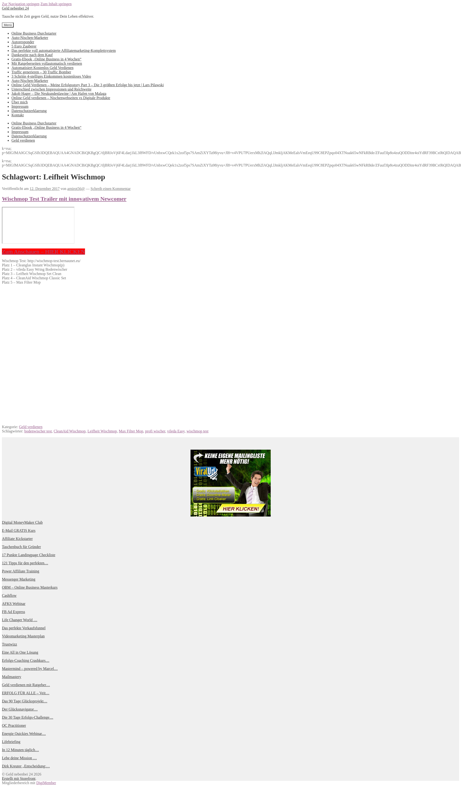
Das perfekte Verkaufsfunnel (24, 628)
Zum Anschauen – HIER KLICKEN (43, 251)
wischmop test (197, 431)
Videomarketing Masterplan (23, 636)
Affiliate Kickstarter (17, 539)
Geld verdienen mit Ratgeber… (26, 685)
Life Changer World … (19, 620)
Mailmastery (11, 677)
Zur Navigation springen (20, 4)
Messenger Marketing (18, 579)
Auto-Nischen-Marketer (29, 38)
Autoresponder (22, 42)
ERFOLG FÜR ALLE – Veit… (25, 693)
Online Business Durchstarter (33, 33)
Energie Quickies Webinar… (24, 734)
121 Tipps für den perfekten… (25, 563)
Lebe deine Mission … (19, 758)
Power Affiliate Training (20, 571)
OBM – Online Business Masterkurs (30, 587)
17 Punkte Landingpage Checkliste (28, 555)
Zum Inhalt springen (56, 4)
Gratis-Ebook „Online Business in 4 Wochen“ (46, 59)
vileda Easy (176, 431)
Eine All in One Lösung (20, 652)
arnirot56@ (76, 189)
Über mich (19, 102)
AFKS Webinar (13, 604)
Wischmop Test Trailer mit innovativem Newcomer (64, 199)
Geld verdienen (23, 140)
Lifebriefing (11, 742)
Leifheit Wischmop (102, 431)
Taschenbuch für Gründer (21, 547)
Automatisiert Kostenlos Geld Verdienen (42, 68)
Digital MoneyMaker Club (22, 522)
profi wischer (155, 431)
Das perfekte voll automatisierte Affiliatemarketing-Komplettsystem (63, 51)
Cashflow (9, 595)
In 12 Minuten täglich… (20, 750)
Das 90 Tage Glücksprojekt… (24, 701)
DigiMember (46, 783)
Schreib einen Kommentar (110, 189)
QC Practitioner (14, 725)
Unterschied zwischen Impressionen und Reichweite (51, 89)
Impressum (19, 106)
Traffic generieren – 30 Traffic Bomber (41, 72)
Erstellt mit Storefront (18, 778)
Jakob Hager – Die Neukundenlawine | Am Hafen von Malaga (58, 94)
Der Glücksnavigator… (20, 709)
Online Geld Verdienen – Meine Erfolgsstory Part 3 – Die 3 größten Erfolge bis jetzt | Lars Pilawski (87, 85)
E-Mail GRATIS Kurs (18, 530)
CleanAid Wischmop (70, 431)
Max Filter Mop (131, 431)
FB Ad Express (13, 612)
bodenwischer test (38, 431)
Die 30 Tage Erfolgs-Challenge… (27, 717)
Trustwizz (9, 644)
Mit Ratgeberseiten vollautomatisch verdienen (46, 63)
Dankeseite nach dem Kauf (32, 55)
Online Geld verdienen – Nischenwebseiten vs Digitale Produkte (60, 98)
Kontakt (17, 115)
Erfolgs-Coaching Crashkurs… (25, 660)
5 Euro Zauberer (24, 46)
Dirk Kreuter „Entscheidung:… (26, 766)
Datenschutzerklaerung (29, 111)
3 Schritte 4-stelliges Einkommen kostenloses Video (51, 76)
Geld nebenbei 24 (15, 8)
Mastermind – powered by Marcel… (30, 669)
